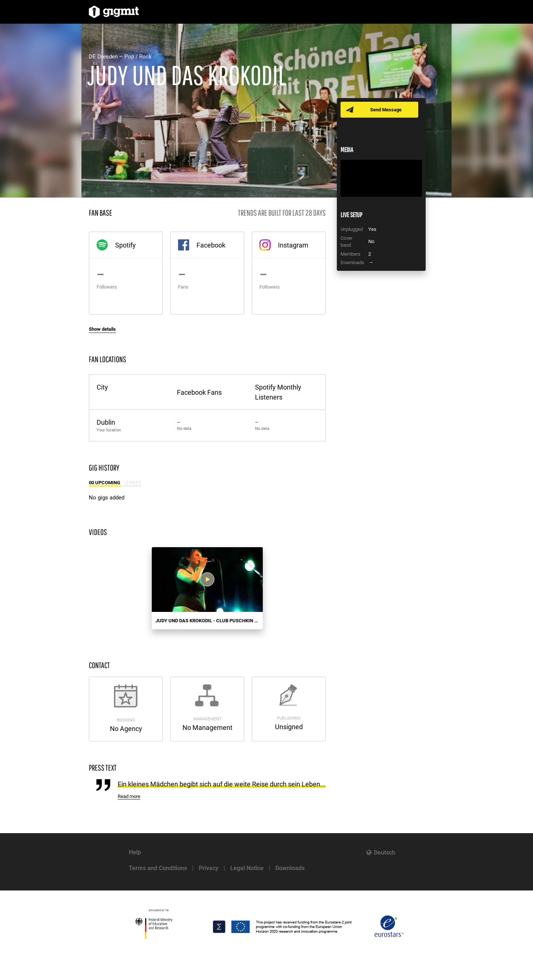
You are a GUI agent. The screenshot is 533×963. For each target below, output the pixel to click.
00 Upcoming (105, 482)
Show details (102, 329)
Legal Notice (247, 868)
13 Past (132, 482)
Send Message (386, 109)
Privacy (208, 868)
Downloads (290, 868)
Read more (129, 796)
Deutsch (384, 852)
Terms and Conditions (158, 868)
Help (135, 852)
